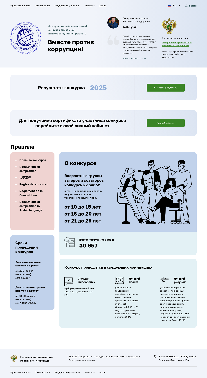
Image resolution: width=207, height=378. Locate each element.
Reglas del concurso (33, 184)
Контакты (90, 5)
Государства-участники (67, 5)
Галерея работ (42, 5)
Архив (102, 5)
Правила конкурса (20, 5)
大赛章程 (25, 177)
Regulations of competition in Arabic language (30, 206)
